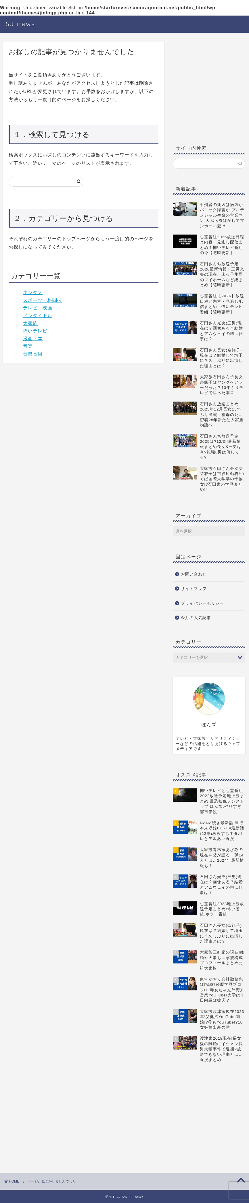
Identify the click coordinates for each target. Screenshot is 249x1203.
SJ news (20, 24)
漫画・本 (33, 338)
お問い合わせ (194, 574)
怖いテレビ (35, 330)
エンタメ (33, 292)
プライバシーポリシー (202, 603)
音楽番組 (33, 353)
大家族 (30, 323)
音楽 (28, 346)
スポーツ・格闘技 (42, 300)
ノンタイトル (37, 315)
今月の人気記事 (196, 618)
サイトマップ (194, 589)
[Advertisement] (209, 92)
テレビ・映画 (37, 307)
